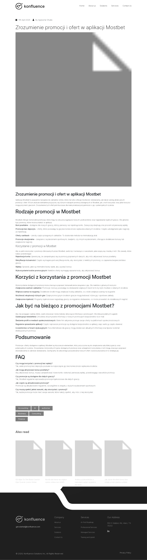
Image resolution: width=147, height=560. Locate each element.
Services (115, 6)
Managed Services (88, 529)
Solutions (103, 6)
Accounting (23, 414)
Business (22, 419)
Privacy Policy (125, 548)
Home (81, 6)
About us (92, 6)
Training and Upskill (88, 534)
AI (35, 414)
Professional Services (89, 524)
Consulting (36, 419)
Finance (21, 425)
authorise (46, 414)
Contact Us (127, 6)
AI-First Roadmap (87, 519)
